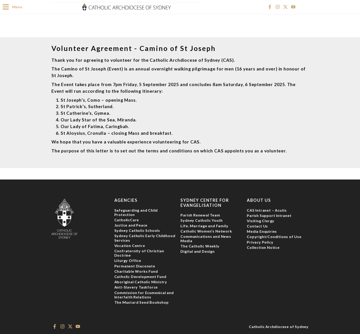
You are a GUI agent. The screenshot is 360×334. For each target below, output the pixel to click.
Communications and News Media (205, 238)
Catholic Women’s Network (206, 231)
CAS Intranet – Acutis (267, 210)
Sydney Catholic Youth (201, 220)
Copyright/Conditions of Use (274, 236)
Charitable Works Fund (136, 271)
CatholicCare (126, 219)
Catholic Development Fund (140, 276)
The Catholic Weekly (199, 246)
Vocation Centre (129, 245)
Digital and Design (197, 251)
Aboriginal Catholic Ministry (140, 281)
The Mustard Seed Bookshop (141, 302)
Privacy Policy (260, 242)
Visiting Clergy (260, 220)
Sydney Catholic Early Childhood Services (144, 237)
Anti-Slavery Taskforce (136, 287)
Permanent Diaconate (134, 266)
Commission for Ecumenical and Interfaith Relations (144, 294)
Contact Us (257, 226)
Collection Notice (263, 247)
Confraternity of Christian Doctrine (139, 252)
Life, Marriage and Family (204, 225)
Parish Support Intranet (269, 215)
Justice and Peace (131, 225)
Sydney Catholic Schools (137, 230)
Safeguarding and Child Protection (136, 212)
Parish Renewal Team (200, 215)
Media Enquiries (262, 231)
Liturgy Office (127, 260)
